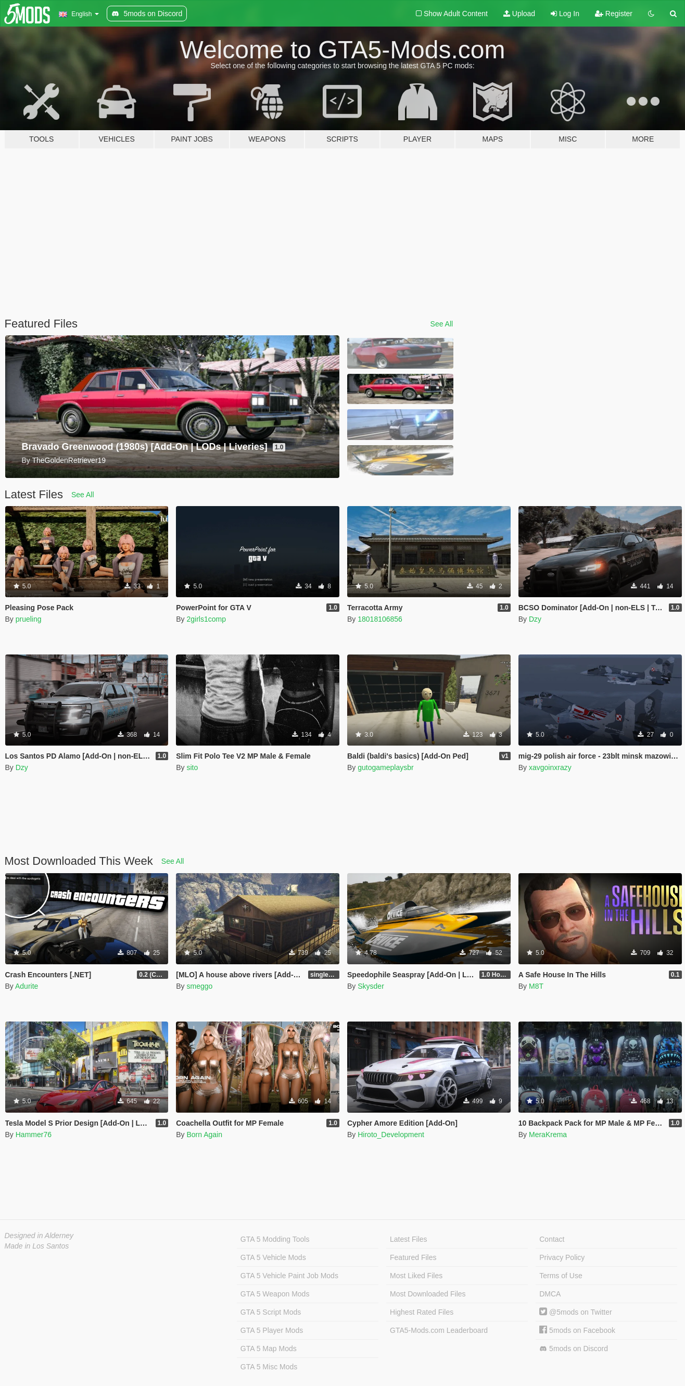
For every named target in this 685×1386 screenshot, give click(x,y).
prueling (29, 619)
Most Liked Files (416, 1275)
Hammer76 (34, 1134)
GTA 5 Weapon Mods (275, 1294)
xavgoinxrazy (550, 767)
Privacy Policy (562, 1257)
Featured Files (413, 1257)
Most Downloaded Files (428, 1294)
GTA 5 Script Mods (270, 1312)
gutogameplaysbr (385, 767)
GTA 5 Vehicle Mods (273, 1257)
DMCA (550, 1294)
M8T (536, 986)
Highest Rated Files (421, 1312)
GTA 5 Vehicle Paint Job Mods (289, 1275)
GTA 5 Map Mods (268, 1348)
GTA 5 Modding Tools (275, 1239)
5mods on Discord (573, 1348)
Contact (551, 1239)
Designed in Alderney (39, 1235)
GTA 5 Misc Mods (268, 1367)
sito (192, 767)
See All (441, 324)
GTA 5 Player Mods (271, 1330)
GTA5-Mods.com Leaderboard (439, 1330)
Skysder (371, 986)
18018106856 (380, 619)
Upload (519, 13)
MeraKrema (548, 1134)
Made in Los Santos (37, 1246)
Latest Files (408, 1239)
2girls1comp (205, 619)
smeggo (199, 986)
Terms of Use (560, 1275)
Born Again (204, 1134)
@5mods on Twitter (575, 1312)
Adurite (26, 986)
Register (613, 13)
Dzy (535, 619)
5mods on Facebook (577, 1330)
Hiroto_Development (391, 1134)
